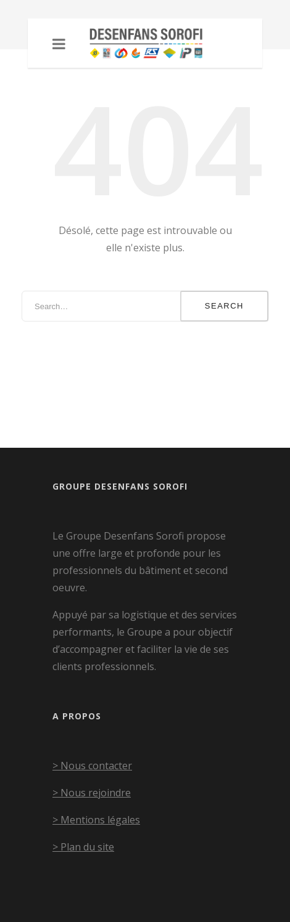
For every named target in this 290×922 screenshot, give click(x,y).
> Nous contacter (92, 765)
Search (224, 305)
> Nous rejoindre (91, 792)
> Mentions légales (96, 820)
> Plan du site (83, 847)
